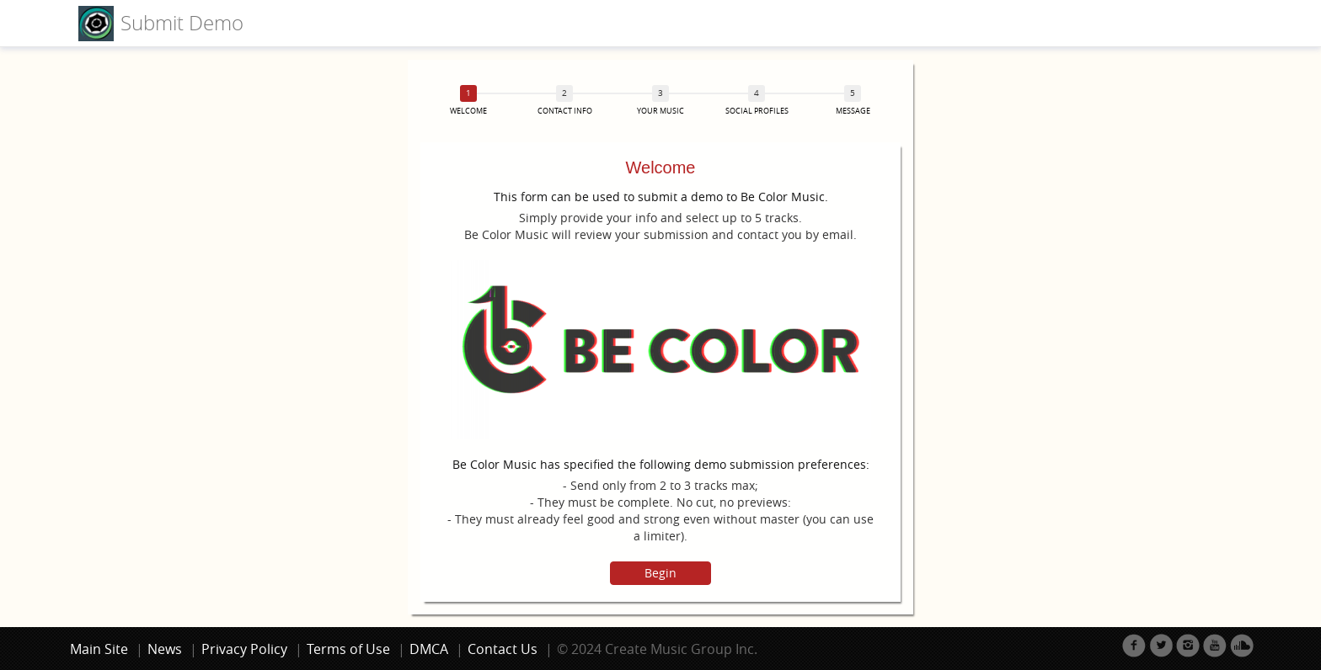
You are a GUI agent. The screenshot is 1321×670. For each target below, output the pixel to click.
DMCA (428, 649)
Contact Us (502, 649)
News (164, 649)
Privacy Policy (244, 649)
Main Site (99, 649)
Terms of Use (348, 649)
